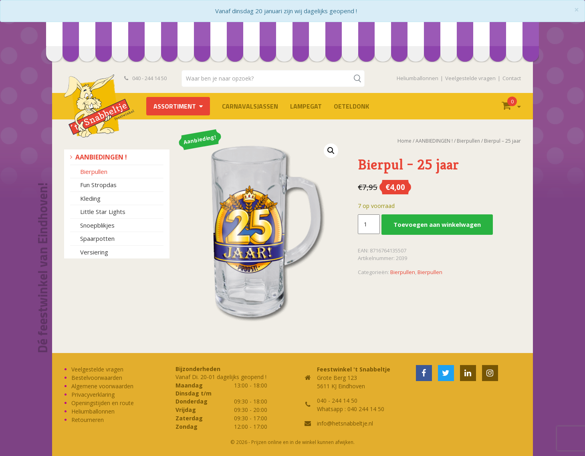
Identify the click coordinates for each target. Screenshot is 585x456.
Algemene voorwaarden (102, 386)
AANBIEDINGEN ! (101, 157)
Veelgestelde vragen (470, 78)
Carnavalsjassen (250, 106)
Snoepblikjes (97, 225)
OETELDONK (351, 106)
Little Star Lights (102, 212)
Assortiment (174, 106)
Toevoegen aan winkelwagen (437, 224)
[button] (331, 150)
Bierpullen (93, 171)
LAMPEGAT (306, 106)
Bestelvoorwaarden (96, 377)
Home (404, 140)
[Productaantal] (368, 224)
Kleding (90, 198)
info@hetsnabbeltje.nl (345, 423)
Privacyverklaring (93, 394)
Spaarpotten (97, 238)
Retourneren (87, 420)
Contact (511, 78)
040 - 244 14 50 (145, 78)
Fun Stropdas (98, 185)
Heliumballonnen (417, 78)
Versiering (94, 252)
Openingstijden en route (102, 403)
